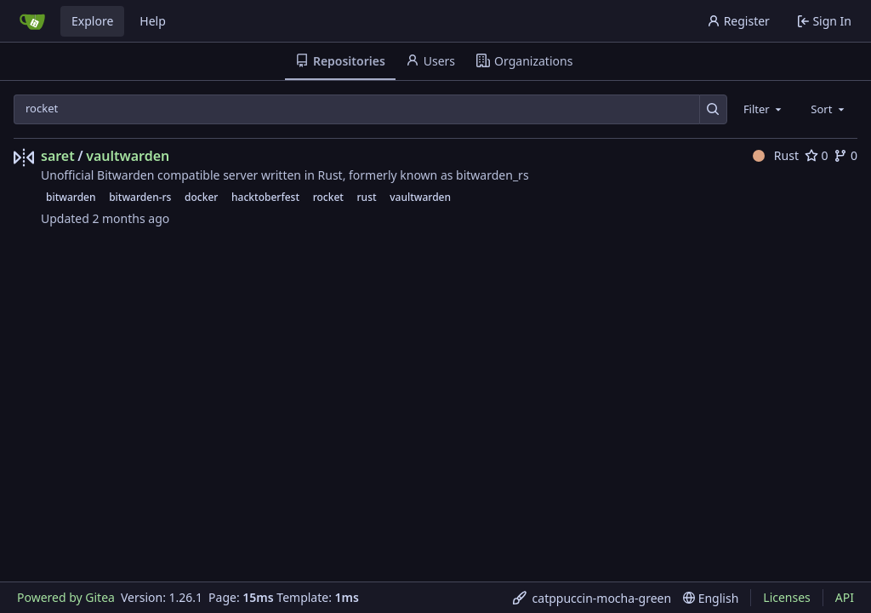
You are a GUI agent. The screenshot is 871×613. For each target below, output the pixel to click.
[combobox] (763, 109)
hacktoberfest (265, 197)
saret (58, 155)
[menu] (592, 598)
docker (201, 197)
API (844, 597)
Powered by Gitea (66, 597)
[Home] (32, 21)
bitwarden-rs (140, 197)
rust (367, 197)
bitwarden (71, 197)
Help (152, 21)
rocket (328, 197)
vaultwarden (127, 155)
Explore (92, 21)
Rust (776, 155)
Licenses (787, 597)
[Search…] (713, 109)
